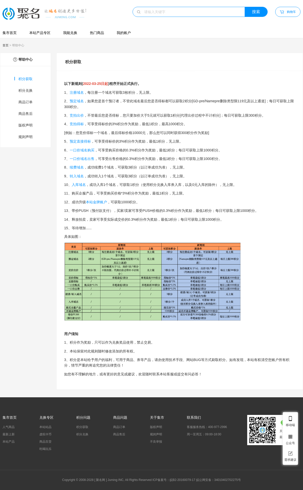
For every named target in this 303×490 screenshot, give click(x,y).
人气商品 (9, 427)
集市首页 (10, 33)
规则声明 (25, 137)
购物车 (288, 12)
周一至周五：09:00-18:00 (204, 434)
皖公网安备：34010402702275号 (218, 480)
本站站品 (45, 427)
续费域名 (77, 167)
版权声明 (25, 125)
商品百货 (45, 441)
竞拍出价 (77, 115)
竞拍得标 (77, 124)
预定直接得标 (80, 141)
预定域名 (77, 101)
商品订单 (25, 102)
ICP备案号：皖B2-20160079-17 (174, 480)
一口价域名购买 (82, 150)
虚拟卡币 (45, 434)
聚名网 (100, 480)
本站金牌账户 (96, 202)
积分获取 (23, 79)
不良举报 (156, 441)
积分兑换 (25, 90)
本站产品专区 (39, 33)
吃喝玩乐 (45, 449)
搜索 (256, 12)
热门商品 (97, 33)
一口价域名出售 (82, 159)
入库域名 (79, 185)
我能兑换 (70, 33)
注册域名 (77, 92)
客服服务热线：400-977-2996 (207, 427)
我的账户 (124, 33)
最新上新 (9, 434)
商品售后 (25, 114)
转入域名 (77, 176)
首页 (6, 45)
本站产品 (9, 441)
